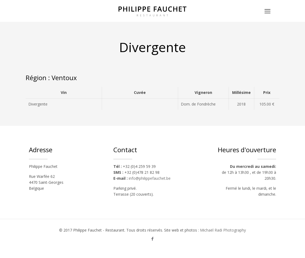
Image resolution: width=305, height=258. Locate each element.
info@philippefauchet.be (150, 178)
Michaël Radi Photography (223, 230)
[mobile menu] (267, 10)
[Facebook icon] (153, 238)
